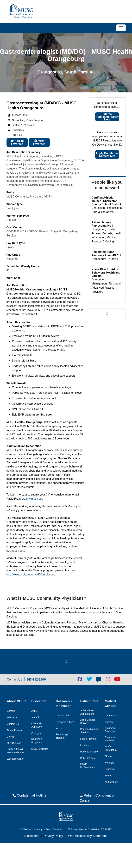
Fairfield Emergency (111, 748)
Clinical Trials (63, 715)
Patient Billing (87, 758)
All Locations (111, 782)
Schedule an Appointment (87, 712)
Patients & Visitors (90, 751)
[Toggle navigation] (121, 27)
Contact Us (13, 724)
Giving (10, 736)
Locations (85, 745)
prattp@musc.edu (32, 498)
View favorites (39, 142)
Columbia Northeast (110, 739)
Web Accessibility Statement (87, 836)
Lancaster (110, 769)
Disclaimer (32, 836)
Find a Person (14, 730)
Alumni (35, 717)
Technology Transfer (62, 736)
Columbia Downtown (110, 730)
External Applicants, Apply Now (107, 117)
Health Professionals (87, 766)
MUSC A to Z (14, 743)
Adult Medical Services (87, 721)
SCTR (59, 728)
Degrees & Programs (37, 741)
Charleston (110, 715)
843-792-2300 (36, 679)
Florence (109, 756)
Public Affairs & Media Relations (15, 751)
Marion (108, 775)
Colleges (36, 733)
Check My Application (37, 725)
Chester (109, 722)
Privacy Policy (54, 836)
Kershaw (109, 762)
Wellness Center (15, 758)
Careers (11, 711)
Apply (34, 711)
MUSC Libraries (39, 749)
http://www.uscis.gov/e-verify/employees (31, 574)
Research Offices (65, 722)
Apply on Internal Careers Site (107, 154)
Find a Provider (88, 738)
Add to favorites (17, 142)
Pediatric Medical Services (89, 731)
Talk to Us (12, 717)
